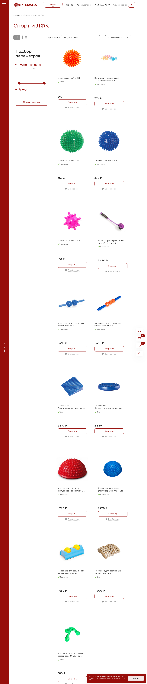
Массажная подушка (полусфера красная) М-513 (71, 489)
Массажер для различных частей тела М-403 (107, 324)
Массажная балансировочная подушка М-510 (71, 407)
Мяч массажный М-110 (69, 160)
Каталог (26, 15)
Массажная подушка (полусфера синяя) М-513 (110, 489)
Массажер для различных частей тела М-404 (71, 572)
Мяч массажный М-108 (69, 78)
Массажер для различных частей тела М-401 (111, 241)
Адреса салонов (84, 5)
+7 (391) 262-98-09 (102, 5)
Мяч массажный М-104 (69, 240)
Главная (16, 15)
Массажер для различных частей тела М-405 (107, 572)
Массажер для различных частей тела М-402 (71, 324)
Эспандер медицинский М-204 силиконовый (106, 79)
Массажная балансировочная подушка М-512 (108, 407)
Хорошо (136, 678)
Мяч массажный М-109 (105, 160)
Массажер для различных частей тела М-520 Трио (71, 654)
